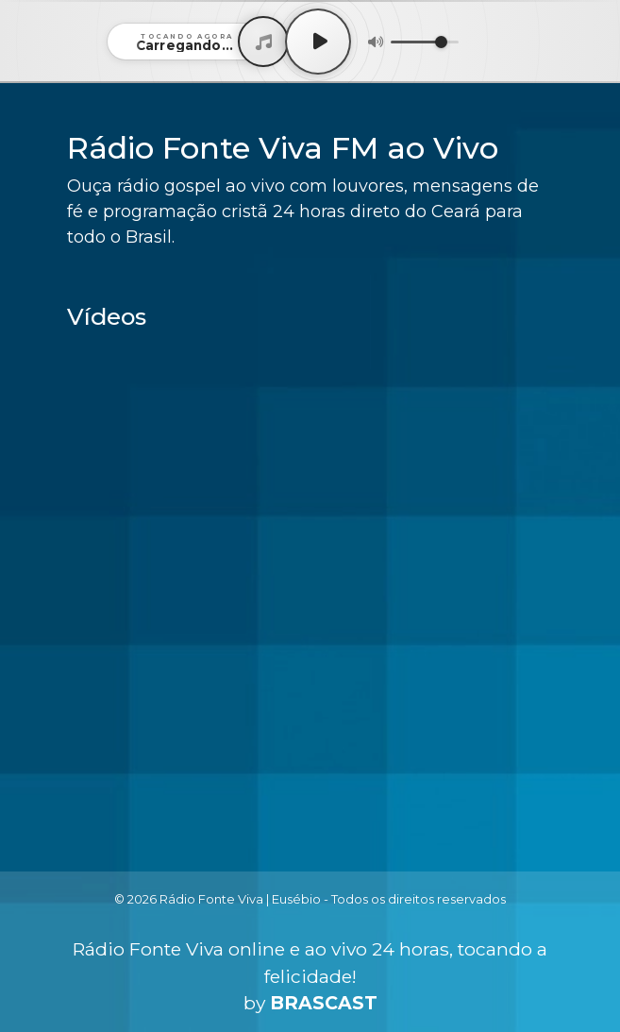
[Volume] (425, 42)
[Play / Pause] (318, 41)
